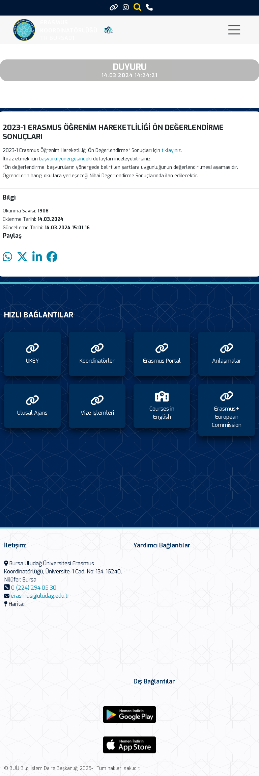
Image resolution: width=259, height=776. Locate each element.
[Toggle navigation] (234, 30)
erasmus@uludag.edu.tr (40, 595)
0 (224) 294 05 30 (33, 587)
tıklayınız (171, 150)
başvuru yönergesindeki (65, 159)
